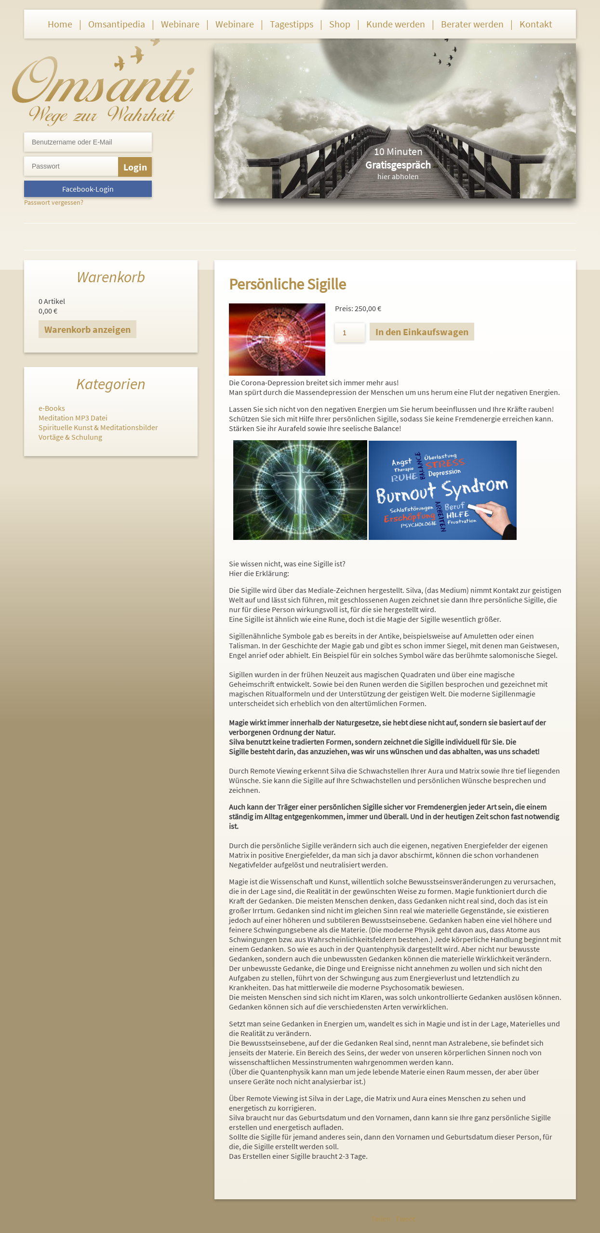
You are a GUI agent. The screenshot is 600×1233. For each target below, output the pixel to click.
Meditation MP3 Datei (73, 417)
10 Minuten (398, 151)
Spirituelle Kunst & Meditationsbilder (98, 427)
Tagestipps (291, 24)
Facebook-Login (88, 189)
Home (60, 24)
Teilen (381, 1218)
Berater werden (472, 24)
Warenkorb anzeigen (87, 329)
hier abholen (398, 176)
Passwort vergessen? (53, 202)
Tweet (405, 1218)
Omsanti (103, 80)
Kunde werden (395, 24)
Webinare (180, 24)
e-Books (52, 408)
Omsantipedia (116, 24)
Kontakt (536, 24)
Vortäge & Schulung (70, 437)
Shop (339, 24)
